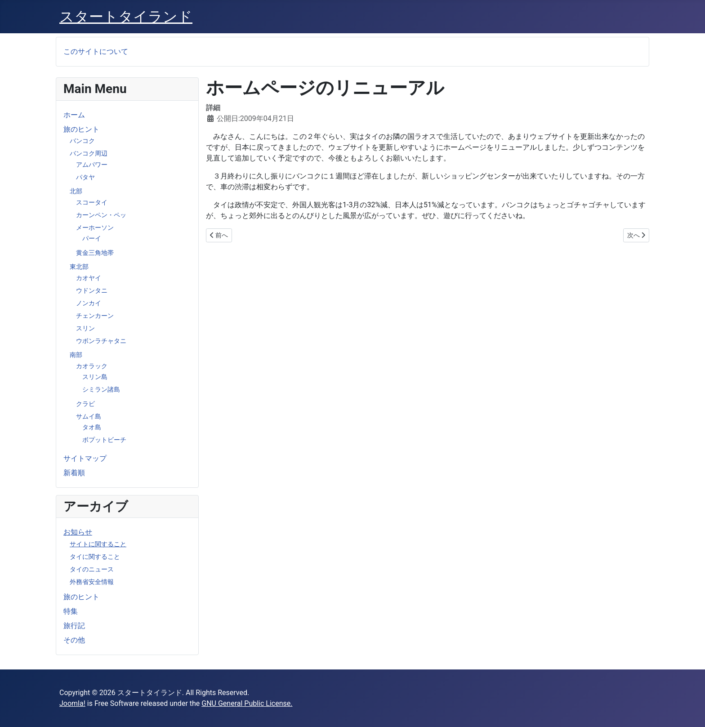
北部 (76, 191)
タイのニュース (92, 569)
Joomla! (72, 703)
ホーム (74, 115)
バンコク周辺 (88, 153)
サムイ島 (88, 416)
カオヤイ (88, 277)
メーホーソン (95, 227)
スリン (85, 328)
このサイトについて (95, 51)
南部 (76, 354)
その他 (74, 640)
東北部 (79, 266)
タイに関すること (95, 556)
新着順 (74, 472)
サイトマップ (85, 458)
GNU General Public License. (246, 703)
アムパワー (91, 164)
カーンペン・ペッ (101, 215)
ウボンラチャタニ (101, 340)
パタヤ (85, 177)
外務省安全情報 (92, 581)
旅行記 (74, 625)
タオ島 (91, 427)
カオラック (91, 366)
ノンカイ (88, 303)
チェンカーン (95, 315)
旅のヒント (81, 129)
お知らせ (77, 532)
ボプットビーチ (104, 439)
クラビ (85, 403)
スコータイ (91, 202)
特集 (70, 611)
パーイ (91, 238)
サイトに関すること (98, 544)
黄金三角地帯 (95, 252)
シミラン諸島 (101, 389)
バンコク (82, 140)
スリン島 (94, 376)
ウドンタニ (91, 290)
